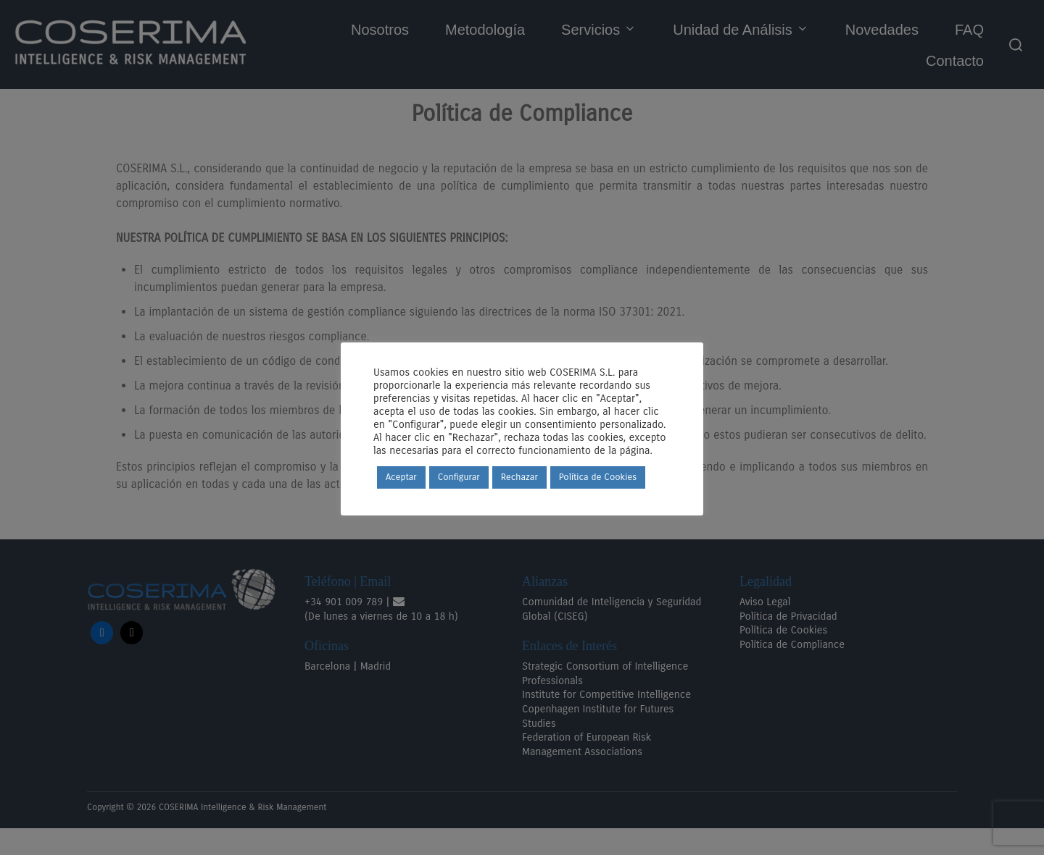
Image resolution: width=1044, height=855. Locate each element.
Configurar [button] (459, 477)
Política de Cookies (598, 477)
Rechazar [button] (519, 477)
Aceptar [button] (401, 477)
